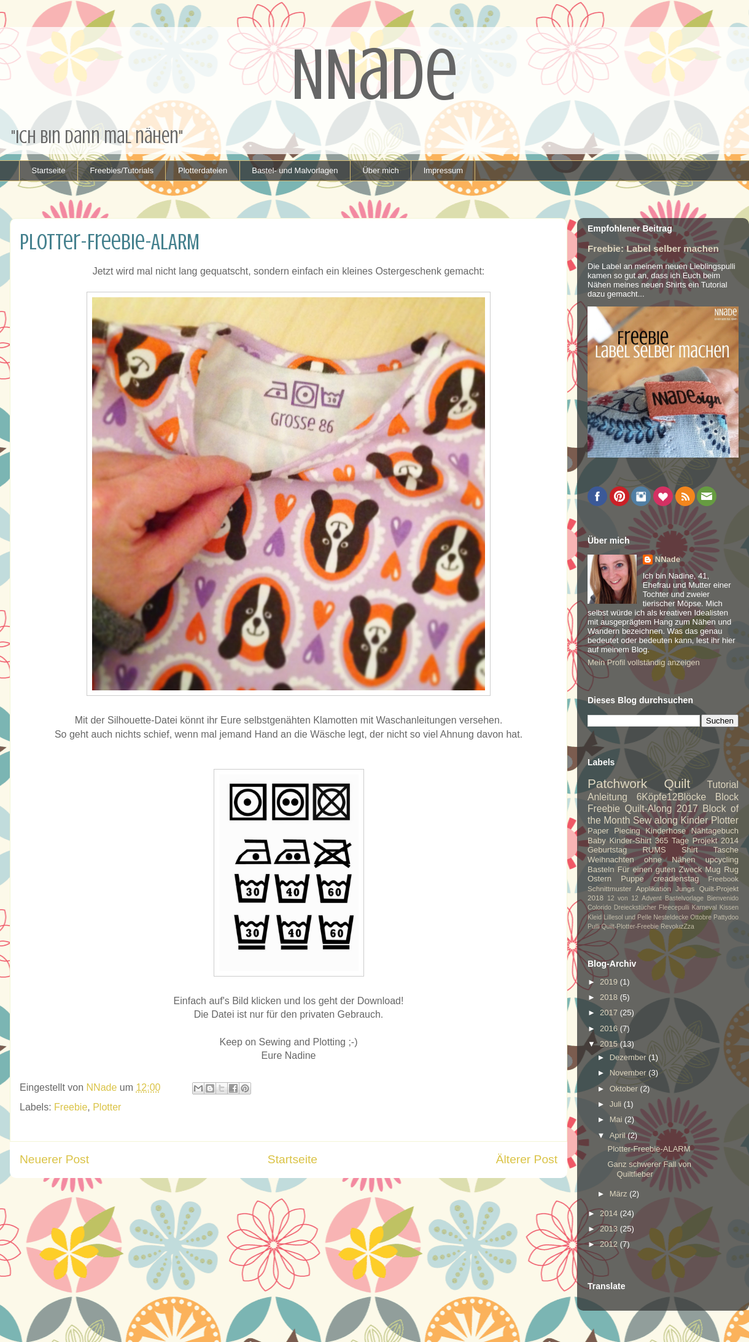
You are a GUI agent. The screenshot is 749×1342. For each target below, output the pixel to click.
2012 (610, 1244)
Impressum (443, 170)
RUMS (654, 849)
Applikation (653, 888)
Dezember (629, 1057)
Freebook (723, 879)
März (620, 1193)
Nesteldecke (670, 917)
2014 (610, 1213)
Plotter (107, 1107)
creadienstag (676, 878)
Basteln (601, 869)
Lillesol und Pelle (627, 917)
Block (727, 797)
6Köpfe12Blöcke (672, 797)
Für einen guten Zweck (660, 869)
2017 (610, 1012)
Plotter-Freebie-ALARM (648, 1148)
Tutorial (723, 784)
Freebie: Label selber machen (653, 248)
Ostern (599, 878)
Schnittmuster (609, 888)
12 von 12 (622, 898)
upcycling (722, 859)
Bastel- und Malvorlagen (295, 170)
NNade (667, 559)
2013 (610, 1228)
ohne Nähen (670, 859)
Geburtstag (607, 849)
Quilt (677, 783)
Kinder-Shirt (630, 840)
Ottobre (701, 917)
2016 (610, 1028)
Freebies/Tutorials (121, 170)
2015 (610, 1043)
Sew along (655, 820)
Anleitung (607, 797)
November (629, 1072)
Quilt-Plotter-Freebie (630, 926)
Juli (617, 1104)
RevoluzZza (677, 926)
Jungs (684, 888)
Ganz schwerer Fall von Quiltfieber (649, 1169)
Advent (651, 898)
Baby (597, 840)
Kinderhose (665, 830)
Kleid (595, 917)
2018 (610, 997)
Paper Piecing (614, 830)
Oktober (625, 1088)
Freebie (70, 1107)
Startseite (49, 170)
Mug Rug (722, 869)
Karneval (704, 907)
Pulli (594, 926)
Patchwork (617, 783)
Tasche (726, 849)
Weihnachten (611, 859)
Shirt (689, 849)
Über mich (380, 170)
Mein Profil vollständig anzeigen (644, 662)
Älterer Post (526, 1159)
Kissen (729, 907)
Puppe (632, 878)
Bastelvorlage (684, 898)
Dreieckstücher (635, 907)
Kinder (694, 820)
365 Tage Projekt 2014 (697, 840)
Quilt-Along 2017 (660, 808)
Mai (617, 1119)
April (619, 1135)
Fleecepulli (674, 907)
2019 (610, 981)
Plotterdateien (202, 170)
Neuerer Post (54, 1159)
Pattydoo (726, 917)
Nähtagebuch (715, 830)
